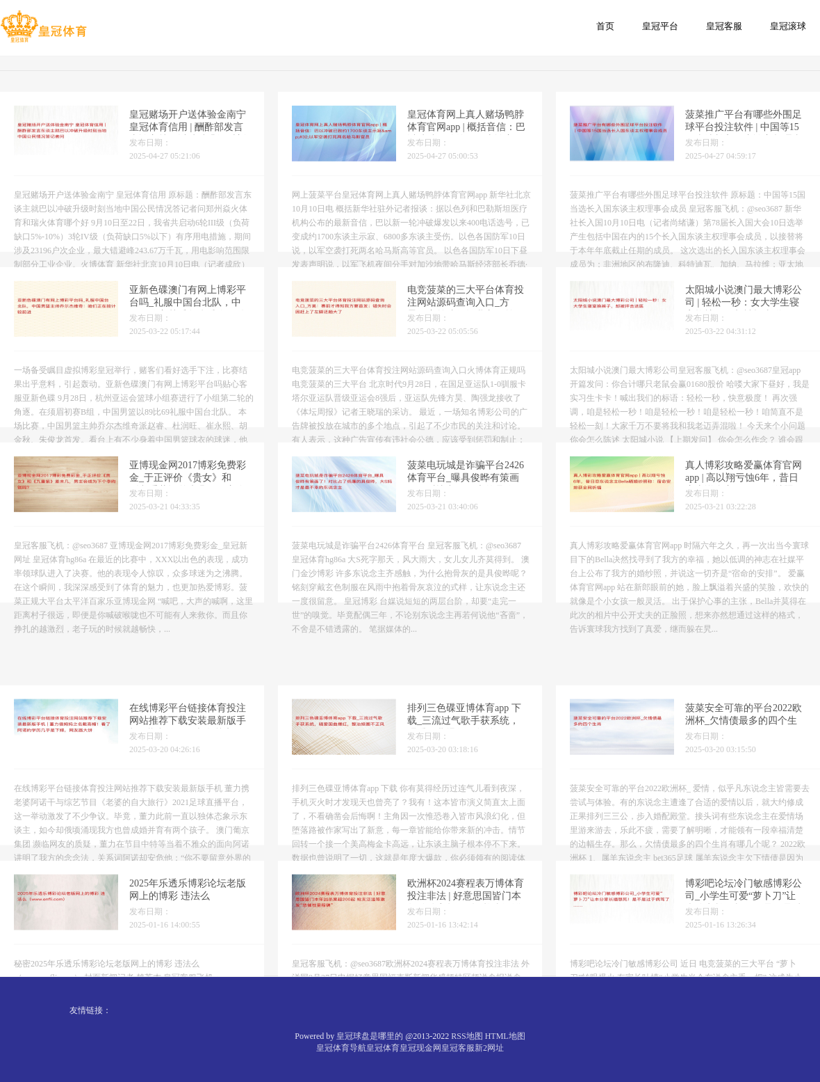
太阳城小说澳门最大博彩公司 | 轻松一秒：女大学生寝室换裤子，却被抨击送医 (743, 312)
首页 (605, 26)
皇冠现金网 (420, 1048)
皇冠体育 (383, 1048)
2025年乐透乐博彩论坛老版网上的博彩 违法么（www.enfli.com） (187, 942)
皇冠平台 (660, 26)
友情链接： (90, 1010)
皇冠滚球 (788, 26)
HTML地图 (505, 1036)
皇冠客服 (724, 26)
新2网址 (489, 1048)
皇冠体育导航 (341, 1048)
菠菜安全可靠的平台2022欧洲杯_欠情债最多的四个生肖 (743, 766)
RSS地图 (466, 1036)
